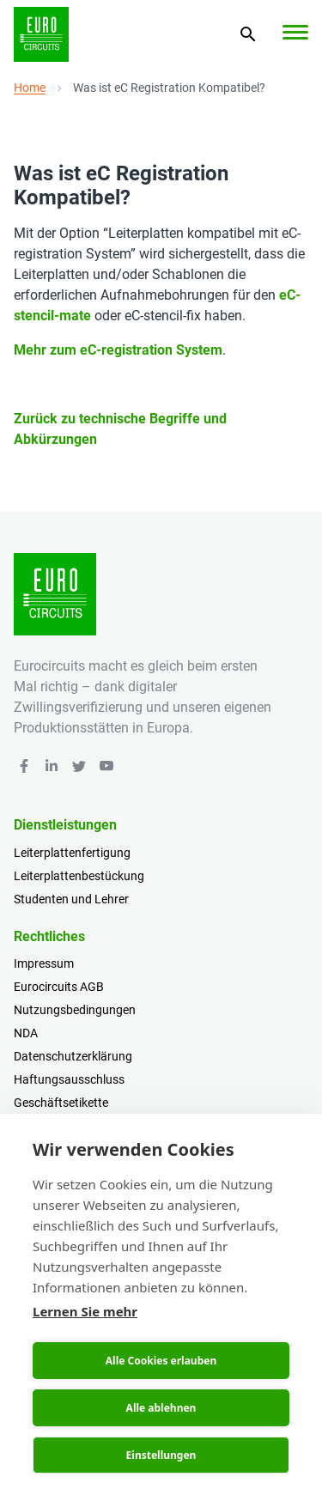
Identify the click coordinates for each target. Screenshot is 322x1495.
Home (30, 87)
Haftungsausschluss (69, 1079)
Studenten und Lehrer (71, 899)
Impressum (44, 963)
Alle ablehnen (161, 1408)
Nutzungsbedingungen (75, 1010)
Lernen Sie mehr (85, 1311)
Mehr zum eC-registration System (118, 350)
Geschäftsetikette (61, 1102)
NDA (26, 1033)
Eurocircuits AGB (59, 987)
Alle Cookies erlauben (161, 1360)
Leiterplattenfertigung (72, 853)
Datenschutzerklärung (73, 1056)
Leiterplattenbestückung (79, 876)
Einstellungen (161, 1455)
